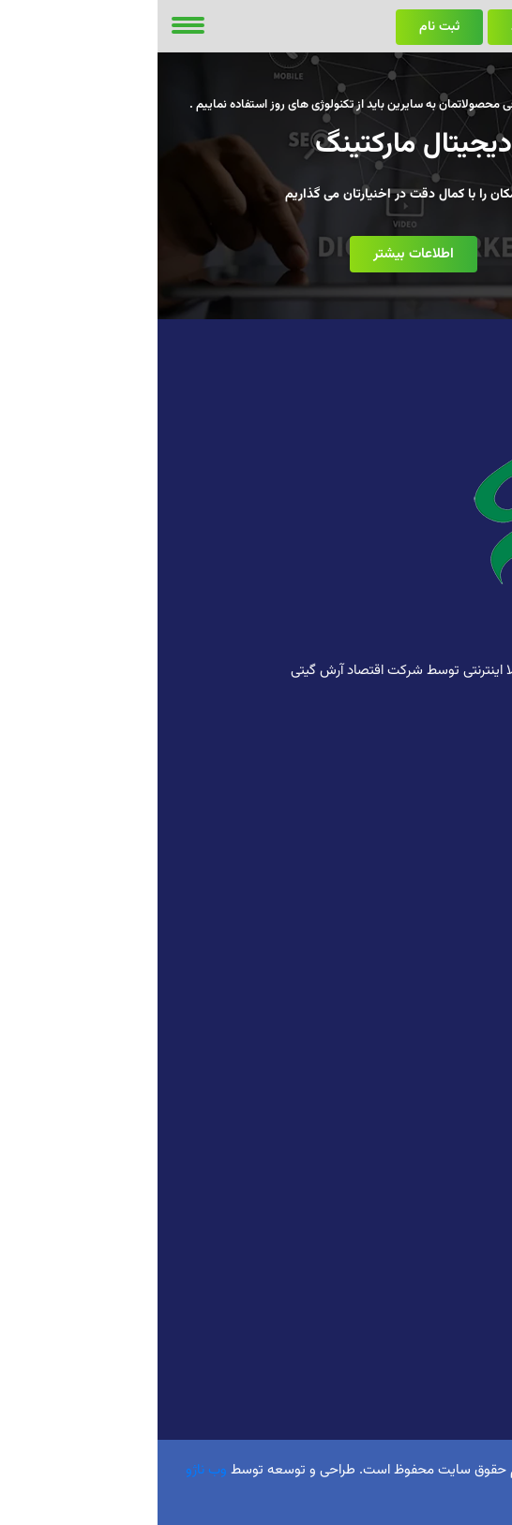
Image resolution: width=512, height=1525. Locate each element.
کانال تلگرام (469, 1159)
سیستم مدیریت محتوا (441, 1045)
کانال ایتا (476, 1244)
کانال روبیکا (469, 1131)
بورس (483, 931)
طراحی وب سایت (455, 874)
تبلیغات (478, 959)
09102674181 (428, 751)
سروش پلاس (464, 1300)
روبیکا (483, 1329)
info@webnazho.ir (407, 788)
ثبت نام (282, 27)
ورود (365, 27)
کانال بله (476, 1272)
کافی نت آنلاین (460, 902)
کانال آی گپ (466, 1216)
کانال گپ (474, 1188)
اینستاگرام (472, 1357)
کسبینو (479, 1385)
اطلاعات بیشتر (256, 254)
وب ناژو (48, 1470)
